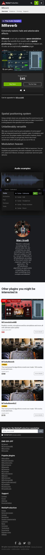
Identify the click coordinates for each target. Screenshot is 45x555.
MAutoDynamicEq (7, 460)
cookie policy (15, 549)
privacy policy (16, 435)
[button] (31, 3)
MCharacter (5, 469)
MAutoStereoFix (7, 463)
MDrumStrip (6, 448)
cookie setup (25, 549)
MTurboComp (6, 486)
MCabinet (5, 444)
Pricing (19, 11)
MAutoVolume (6, 465)
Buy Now (13, 84)
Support (25, 11)
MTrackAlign (6, 484)
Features (12, 11)
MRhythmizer (6, 478)
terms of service (36, 547)
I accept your (12, 435)
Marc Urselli (22, 240)
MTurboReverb (8, 362)
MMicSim (5, 476)
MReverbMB (20, 98)
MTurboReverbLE (9, 403)
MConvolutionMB (9, 322)
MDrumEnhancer (7, 473)
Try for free (32, 84)
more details (39, 332)
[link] (15, 543)
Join (40, 431)
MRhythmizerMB (7, 480)
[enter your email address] (20, 431)
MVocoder (5, 451)
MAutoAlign (5, 458)
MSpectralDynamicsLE (9, 482)
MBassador (5, 467)
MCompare (5, 471)
